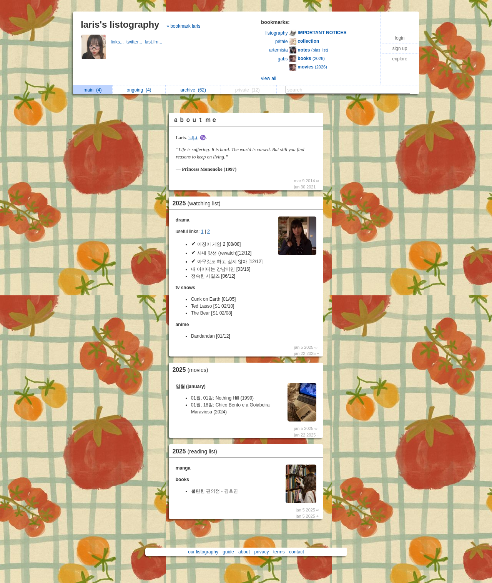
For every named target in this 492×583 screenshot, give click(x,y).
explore (399, 59)
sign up (399, 48)
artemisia (278, 50)
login (399, 38)
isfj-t (193, 137)
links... (118, 42)
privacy (261, 552)
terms (279, 552)
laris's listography (120, 24)
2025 (198, 203)
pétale (281, 41)
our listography (203, 552)
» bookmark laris (183, 26)
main (92, 90)
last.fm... (154, 42)
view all (268, 78)
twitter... (135, 42)
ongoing (139, 90)
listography (277, 33)
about (244, 552)
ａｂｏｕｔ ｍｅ (195, 119)
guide (228, 552)
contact (296, 552)
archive (193, 90)
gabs (283, 59)
